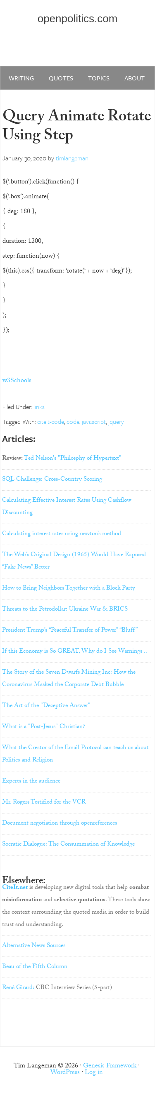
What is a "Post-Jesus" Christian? (43, 727)
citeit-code (50, 421)
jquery (116, 421)
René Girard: (18, 988)
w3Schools (16, 381)
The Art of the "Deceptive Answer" (46, 706)
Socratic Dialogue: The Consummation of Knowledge (68, 844)
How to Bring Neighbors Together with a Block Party (68, 588)
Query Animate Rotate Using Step (76, 127)
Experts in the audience (31, 781)
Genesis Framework (109, 1066)
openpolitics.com (78, 18)
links (39, 406)
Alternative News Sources (33, 946)
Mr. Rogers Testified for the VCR (44, 802)
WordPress (65, 1073)
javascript (94, 421)
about (134, 77)
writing (21, 77)
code (73, 421)
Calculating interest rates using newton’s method (61, 534)
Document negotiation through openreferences (59, 823)
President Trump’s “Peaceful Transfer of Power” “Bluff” (70, 630)
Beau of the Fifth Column (34, 967)
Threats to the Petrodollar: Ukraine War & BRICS (65, 609)
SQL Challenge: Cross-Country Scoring (52, 480)
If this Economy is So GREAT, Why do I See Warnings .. (74, 651)
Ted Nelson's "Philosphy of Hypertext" (73, 459)
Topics (99, 77)
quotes (61, 77)
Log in (94, 1073)
